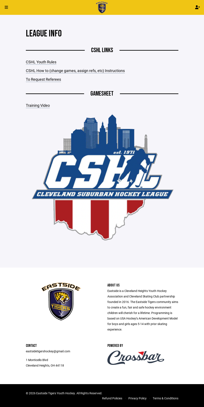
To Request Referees (43, 79)
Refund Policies (112, 398)
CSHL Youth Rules (41, 61)
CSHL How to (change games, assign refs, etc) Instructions (75, 70)
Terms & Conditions (165, 398)
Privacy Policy (137, 398)
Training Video (38, 105)
